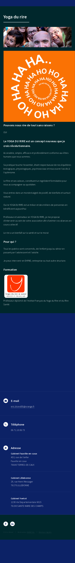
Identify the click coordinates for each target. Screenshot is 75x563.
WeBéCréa (30, 532)
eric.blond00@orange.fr (22, 406)
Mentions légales (45, 532)
